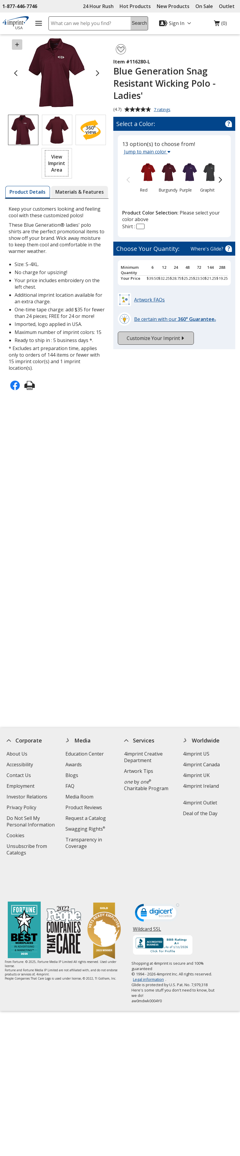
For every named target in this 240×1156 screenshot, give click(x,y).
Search (139, 23)
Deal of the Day (200, 813)
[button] (91, 130)
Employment (20, 786)
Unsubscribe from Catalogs (27, 850)
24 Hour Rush (98, 6)
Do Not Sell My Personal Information (33, 822)
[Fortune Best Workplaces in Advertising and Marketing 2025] (24, 899)
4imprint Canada (201, 764)
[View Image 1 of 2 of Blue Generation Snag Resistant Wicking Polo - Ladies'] (23, 130)
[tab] (27, 192)
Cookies (16, 836)
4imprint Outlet (200, 802)
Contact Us (19, 775)
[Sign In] (175, 23)
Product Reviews (83, 807)
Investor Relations (28, 797)
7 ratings (163, 110)
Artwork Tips (138, 771)
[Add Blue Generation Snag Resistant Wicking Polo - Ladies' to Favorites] (121, 49)
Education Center (84, 754)
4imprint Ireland (201, 786)
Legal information (148, 947)
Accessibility (20, 764)
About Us (17, 754)
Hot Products (135, 6)
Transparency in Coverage (84, 843)
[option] (144, 177)
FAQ (69, 786)
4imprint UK (196, 775)
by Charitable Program (146, 785)
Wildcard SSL (147, 899)
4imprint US (196, 754)
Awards (73, 764)
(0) (220, 24)
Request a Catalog (85, 818)
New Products (173, 6)
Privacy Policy (22, 808)
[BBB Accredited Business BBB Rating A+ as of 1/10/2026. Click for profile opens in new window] (162, 914)
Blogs (71, 775)
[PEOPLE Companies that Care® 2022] (64, 899)
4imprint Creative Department (143, 757)
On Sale (204, 6)
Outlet (228, 6)
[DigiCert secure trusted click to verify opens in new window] (157, 882)
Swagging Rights (85, 829)
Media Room (79, 796)
